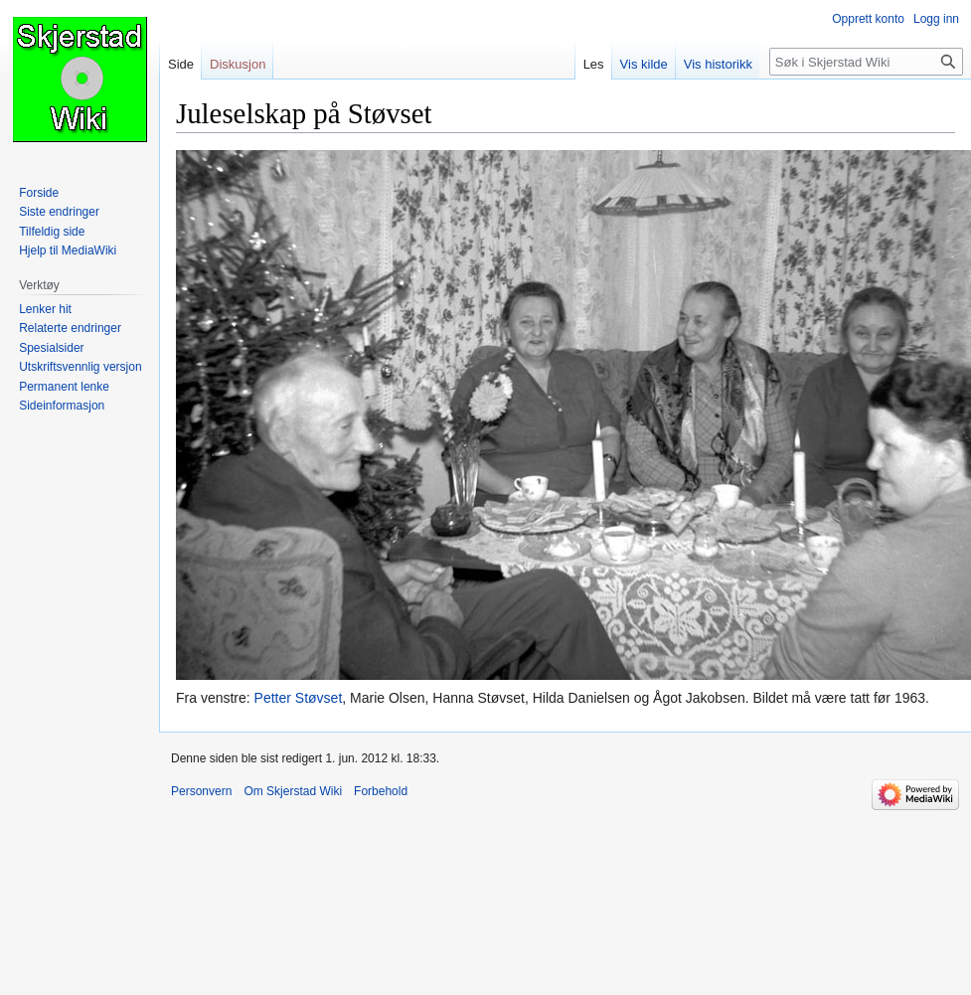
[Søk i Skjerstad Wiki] (866, 62)
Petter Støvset (298, 698)
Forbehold (380, 791)
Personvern (201, 791)
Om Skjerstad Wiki (292, 791)
